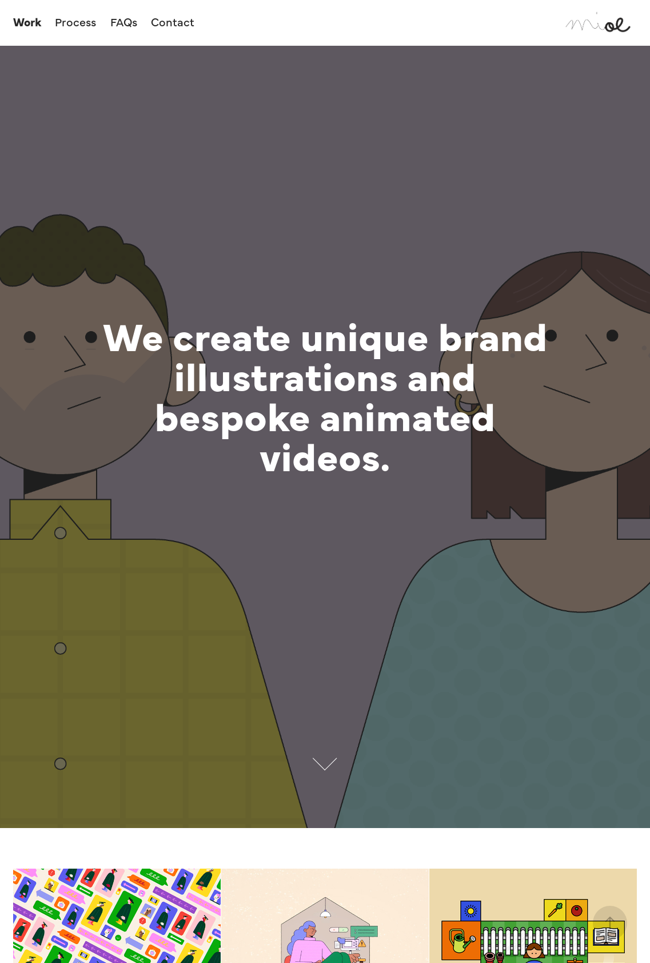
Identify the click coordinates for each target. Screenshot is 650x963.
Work (27, 21)
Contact (172, 21)
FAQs (123, 21)
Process (75, 21)
